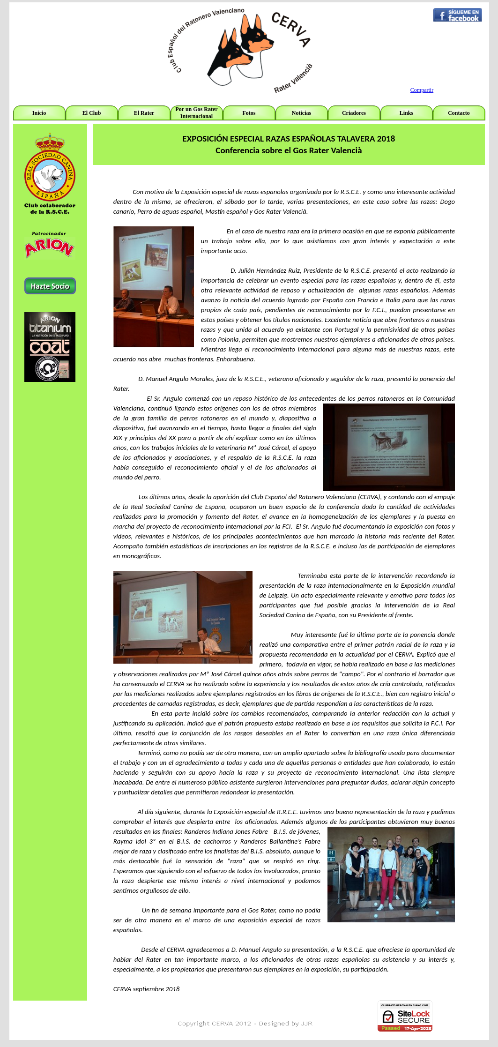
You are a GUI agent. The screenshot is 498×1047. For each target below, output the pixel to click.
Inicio (39, 113)
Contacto (459, 113)
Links (406, 113)
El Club (91, 113)
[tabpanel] (50, 258)
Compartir (421, 90)
